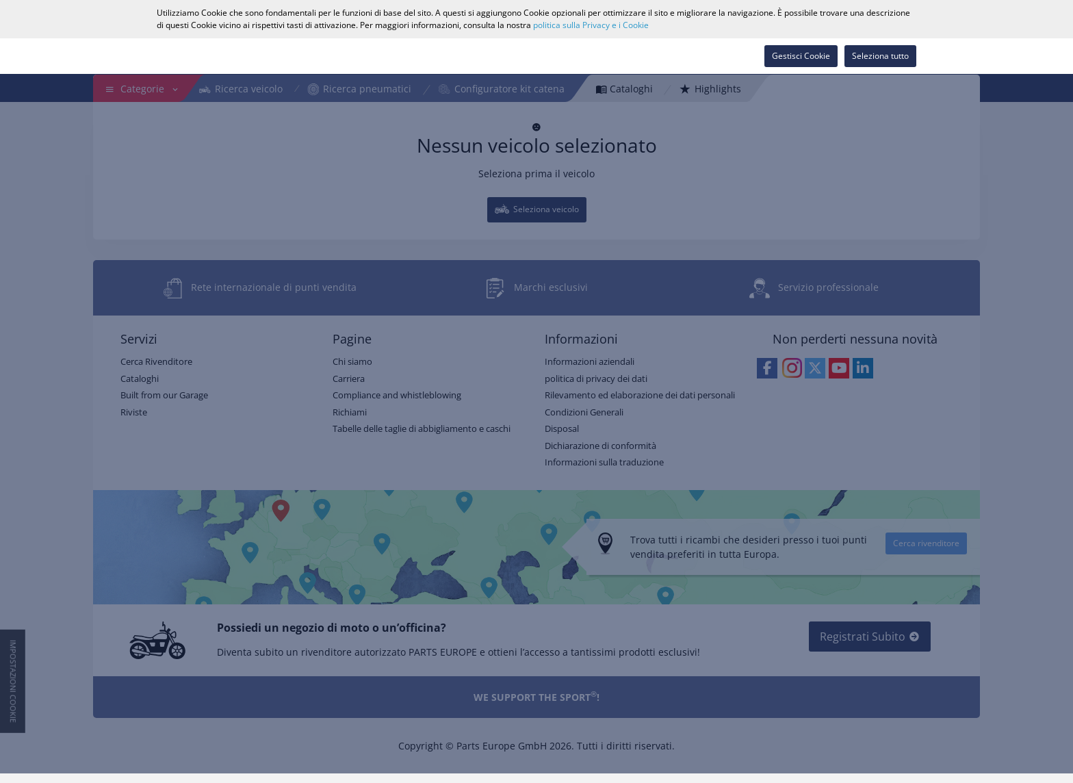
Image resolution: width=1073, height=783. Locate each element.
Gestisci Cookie (801, 56)
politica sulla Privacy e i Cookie (591, 25)
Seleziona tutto (880, 56)
